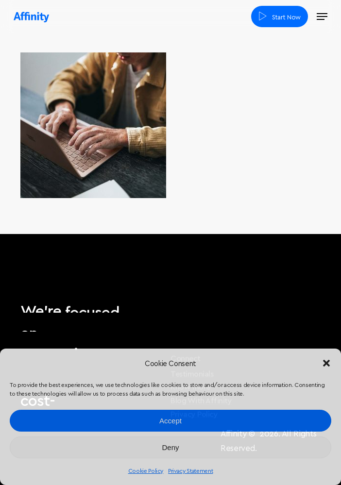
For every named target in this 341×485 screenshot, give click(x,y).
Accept (170, 421)
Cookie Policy (146, 470)
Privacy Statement (190, 470)
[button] (326, 363)
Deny (170, 447)
